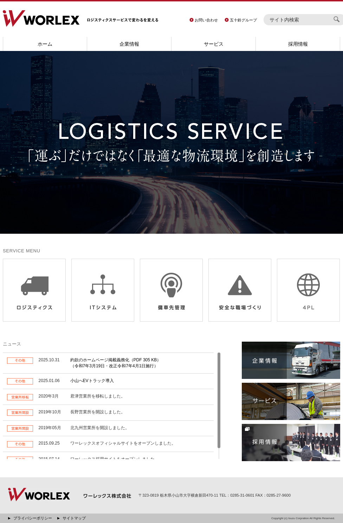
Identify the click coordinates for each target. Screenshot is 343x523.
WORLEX (41, 18)
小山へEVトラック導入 (92, 380)
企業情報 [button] (129, 44)
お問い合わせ (206, 20)
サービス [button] (214, 44)
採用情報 (298, 44)
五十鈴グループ (243, 20)
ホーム (45, 44)
